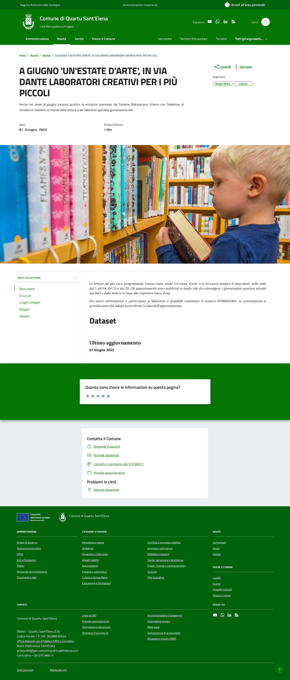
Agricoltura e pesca (93, 542)
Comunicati (219, 542)
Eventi (216, 584)
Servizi (79, 38)
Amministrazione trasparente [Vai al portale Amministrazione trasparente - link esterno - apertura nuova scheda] (140, 5)
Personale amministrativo (32, 572)
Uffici (20, 554)
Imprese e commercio (159, 548)
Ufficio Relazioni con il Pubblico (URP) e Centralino (45, 641)
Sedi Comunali (25, 670)
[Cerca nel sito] (265, 22)
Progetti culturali (222, 589)
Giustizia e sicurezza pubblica (164, 542)
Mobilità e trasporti (158, 554)
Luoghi (217, 578)
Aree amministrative (29, 548)
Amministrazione (37, 38)
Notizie (217, 554)
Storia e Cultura (222, 595)
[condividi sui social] (222, 67)
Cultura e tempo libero (94, 577)
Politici (20, 566)
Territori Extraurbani (193, 38)
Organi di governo (27, 542)
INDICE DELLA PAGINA (47, 278)
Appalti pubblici (90, 560)
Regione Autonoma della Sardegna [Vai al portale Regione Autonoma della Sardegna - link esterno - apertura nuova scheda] (40, 5)
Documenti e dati (26, 577)
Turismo (221, 38)
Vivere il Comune (103, 38)
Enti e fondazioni (26, 560)
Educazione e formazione (96, 583)
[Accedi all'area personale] (245, 4)
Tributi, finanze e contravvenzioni (166, 566)
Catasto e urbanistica (94, 572)
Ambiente (87, 548)
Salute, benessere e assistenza (165, 560)
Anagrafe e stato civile (95, 554)
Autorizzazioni (90, 566)
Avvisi (216, 548)
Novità (61, 38)
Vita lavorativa (155, 577)
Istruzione (165, 38)
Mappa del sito (58, 670)
